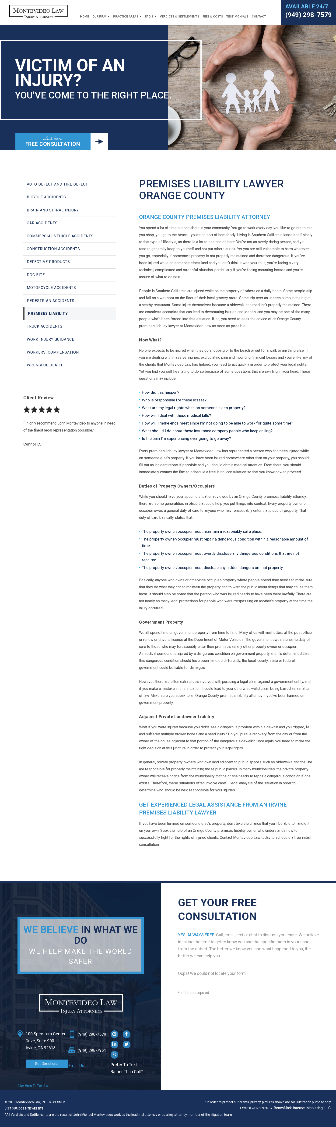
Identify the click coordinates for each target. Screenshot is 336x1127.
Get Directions (46, 1063)
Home (84, 16)
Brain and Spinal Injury (53, 210)
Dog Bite (36, 275)
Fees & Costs (213, 16)
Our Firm (99, 16)
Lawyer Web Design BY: (257, 1108)
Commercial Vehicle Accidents (60, 236)
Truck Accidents (45, 326)
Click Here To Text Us (33, 1086)
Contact (259, 16)
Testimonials (237, 16)
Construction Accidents (53, 249)
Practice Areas (125, 16)
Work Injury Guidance (50, 339)
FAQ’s (149, 16)
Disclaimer (57, 1102)
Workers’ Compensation (53, 352)
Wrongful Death (44, 365)
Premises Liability (48, 313)
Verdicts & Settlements (179, 16)
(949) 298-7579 (308, 15)
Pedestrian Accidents (50, 300)
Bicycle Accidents (46, 197)
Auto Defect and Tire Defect (57, 184)
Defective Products (48, 262)
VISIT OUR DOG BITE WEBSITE (24, 1108)
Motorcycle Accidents (51, 287)
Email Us (76, 1065)
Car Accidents (42, 223)
